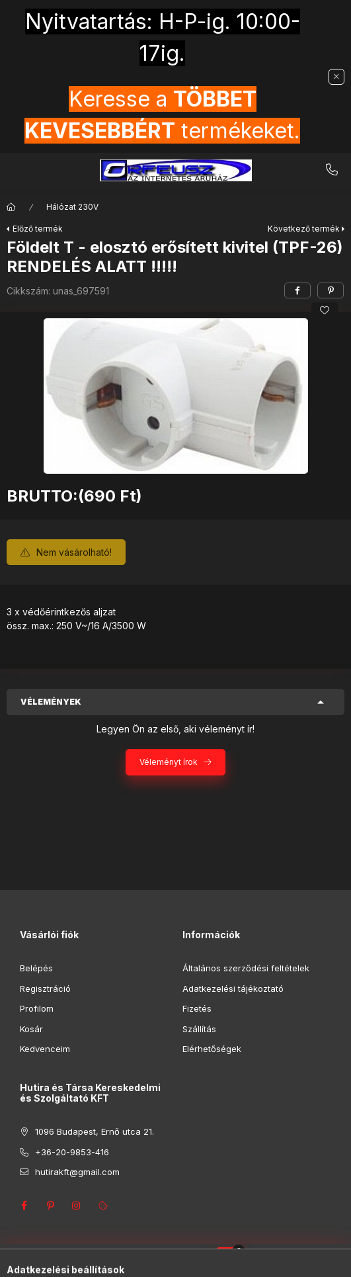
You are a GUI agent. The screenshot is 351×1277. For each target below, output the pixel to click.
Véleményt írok (168, 762)
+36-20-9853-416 (331, 170)
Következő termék (304, 229)
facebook (24, 1205)
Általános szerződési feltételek (245, 968)
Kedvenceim (45, 1048)
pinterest (50, 1205)
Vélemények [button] (50, 702)
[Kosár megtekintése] (229, 1260)
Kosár (31, 1029)
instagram (76, 1205)
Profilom (37, 1008)
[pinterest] (330, 290)
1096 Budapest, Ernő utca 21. (94, 1131)
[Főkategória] (11, 207)
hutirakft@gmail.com (77, 1172)
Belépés (36, 968)
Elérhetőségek (211, 1048)
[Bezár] (336, 77)
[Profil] (188, 1260)
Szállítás (199, 1029)
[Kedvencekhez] (324, 310)
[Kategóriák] (121, 1260)
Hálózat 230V (72, 207)
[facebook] (297, 290)
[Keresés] (154, 1260)
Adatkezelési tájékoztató (233, 988)
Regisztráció (45, 988)
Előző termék (38, 229)
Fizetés (197, 1008)
